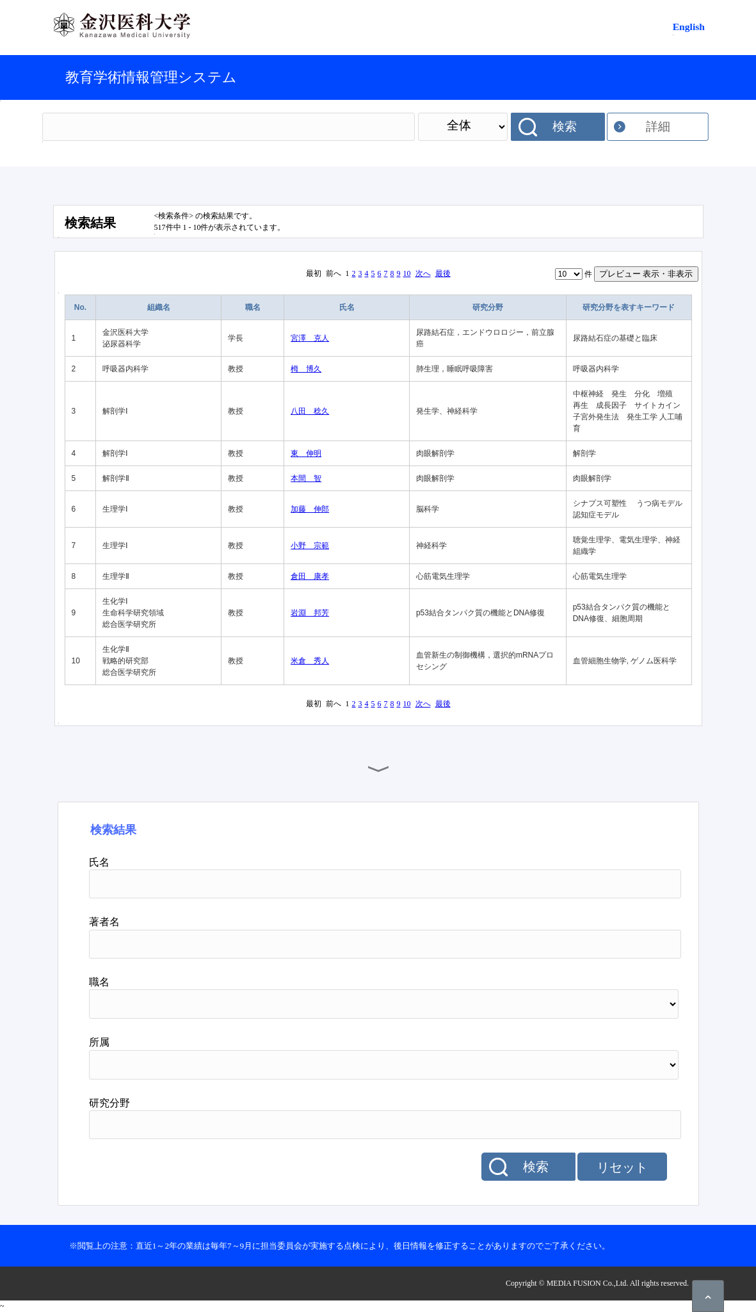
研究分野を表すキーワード (629, 307)
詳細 (658, 126)
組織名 (158, 307)
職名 (253, 307)
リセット (622, 1167)
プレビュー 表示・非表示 (646, 274)
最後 (443, 273)
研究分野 (487, 307)
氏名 (347, 307)
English (689, 26)
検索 (564, 126)
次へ (423, 273)
